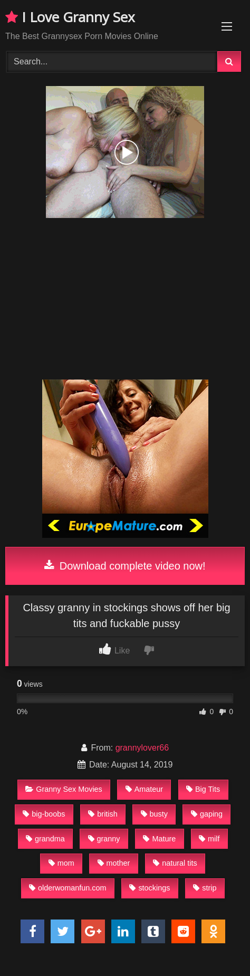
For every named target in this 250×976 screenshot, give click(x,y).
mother (114, 863)
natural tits (175, 863)
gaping (207, 814)
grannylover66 (142, 747)
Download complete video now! (124, 566)
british (102, 814)
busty (154, 814)
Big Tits (203, 789)
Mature (159, 839)
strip (204, 888)
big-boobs (44, 814)
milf (209, 839)
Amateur (144, 789)
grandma (45, 839)
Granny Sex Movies (63, 789)
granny (104, 839)
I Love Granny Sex (70, 16)
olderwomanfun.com (68, 888)
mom (61, 863)
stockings (149, 888)
